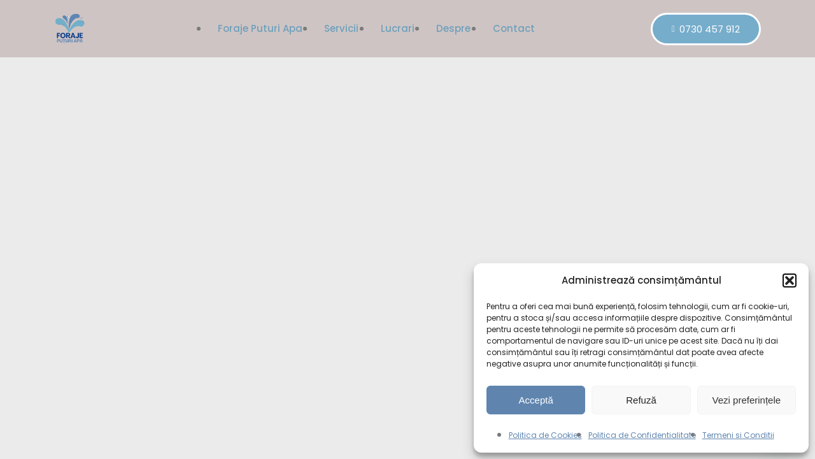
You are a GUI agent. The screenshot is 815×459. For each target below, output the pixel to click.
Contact (514, 28)
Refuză (641, 400)
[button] (789, 280)
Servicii (341, 28)
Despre (454, 28)
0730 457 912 (706, 29)
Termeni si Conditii (738, 435)
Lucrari (398, 28)
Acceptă (536, 400)
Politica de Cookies (545, 435)
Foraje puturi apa (259, 28)
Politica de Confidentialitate (642, 435)
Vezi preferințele (746, 400)
